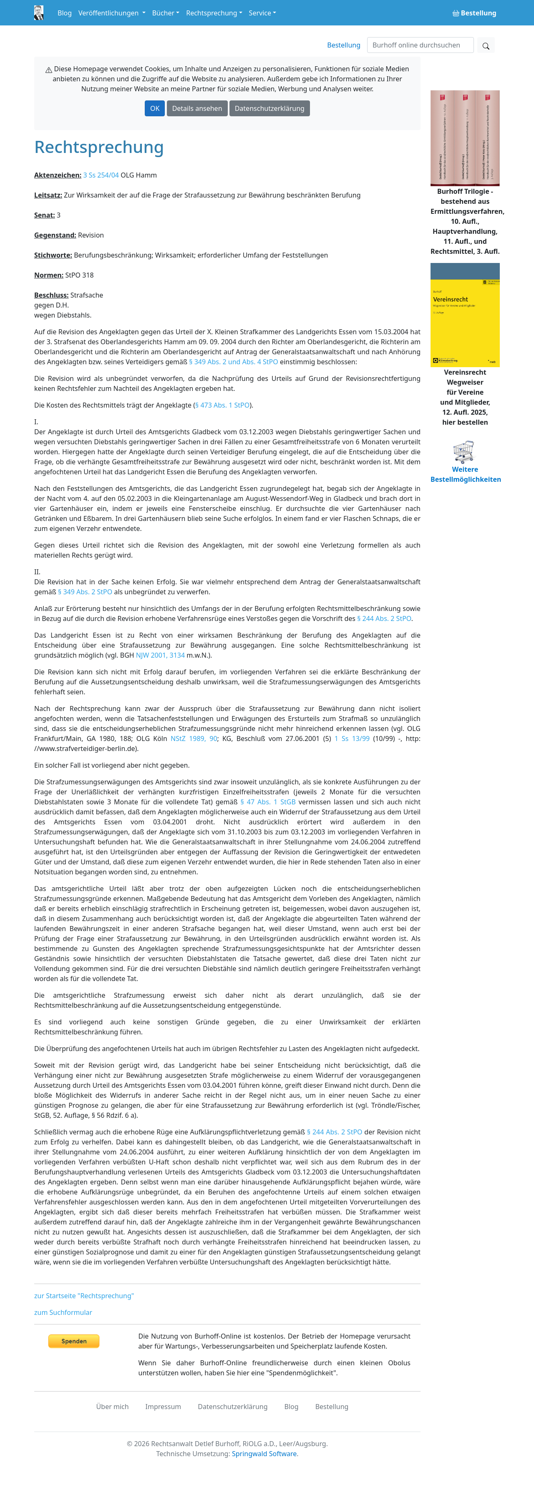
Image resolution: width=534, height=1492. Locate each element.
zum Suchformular (63, 1312)
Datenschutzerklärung (270, 108)
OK (154, 108)
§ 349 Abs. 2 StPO (85, 591)
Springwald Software (264, 1453)
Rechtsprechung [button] (211, 13)
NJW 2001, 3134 (160, 655)
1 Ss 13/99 (352, 738)
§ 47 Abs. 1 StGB (268, 801)
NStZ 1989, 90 (194, 738)
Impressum (163, 1406)
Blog (65, 13)
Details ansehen (197, 108)
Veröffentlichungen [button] (109, 13)
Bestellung (343, 45)
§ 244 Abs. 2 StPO (384, 618)
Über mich (112, 1406)
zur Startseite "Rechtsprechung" (84, 1295)
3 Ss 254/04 (101, 175)
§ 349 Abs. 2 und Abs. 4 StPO (233, 361)
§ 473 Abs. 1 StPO (222, 405)
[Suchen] (420, 45)
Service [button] (260, 13)
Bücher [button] (163, 13)
